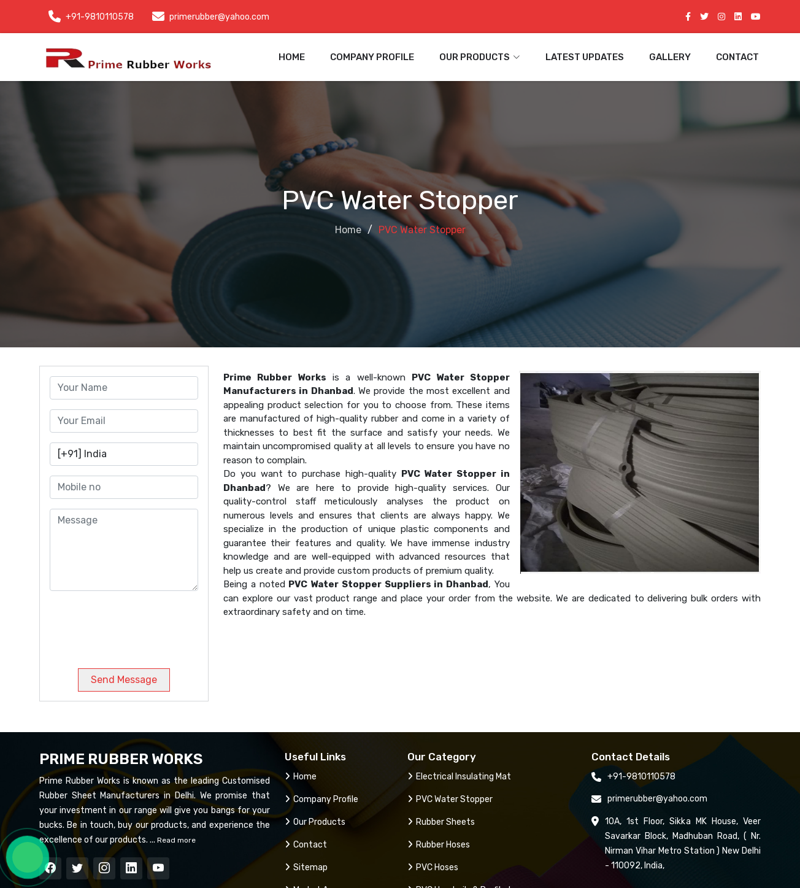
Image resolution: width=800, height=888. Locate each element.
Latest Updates (584, 57)
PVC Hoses (432, 867)
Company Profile (372, 57)
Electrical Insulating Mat (459, 776)
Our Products (315, 822)
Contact (737, 57)
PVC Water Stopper (450, 799)
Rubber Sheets (441, 822)
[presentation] (133, 625)
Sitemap (306, 867)
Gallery (670, 57)
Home (292, 57)
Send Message (124, 679)
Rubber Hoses (438, 844)
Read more (175, 840)
